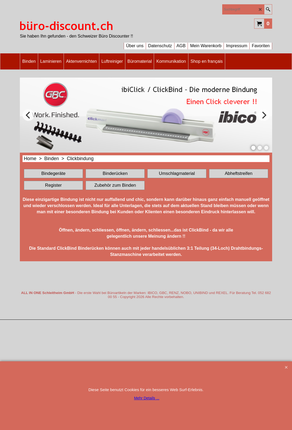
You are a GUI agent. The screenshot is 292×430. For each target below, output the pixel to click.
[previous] (28, 115)
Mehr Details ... (146, 398)
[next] (263, 115)
